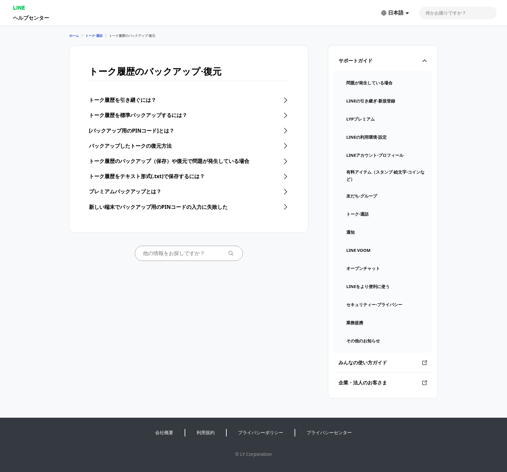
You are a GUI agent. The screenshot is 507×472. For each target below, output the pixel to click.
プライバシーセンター (329, 432)
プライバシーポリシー (260, 432)
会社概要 (164, 432)
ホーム (74, 35)
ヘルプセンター (31, 17)
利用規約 (206, 432)
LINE (19, 7)
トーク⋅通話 (93, 35)
